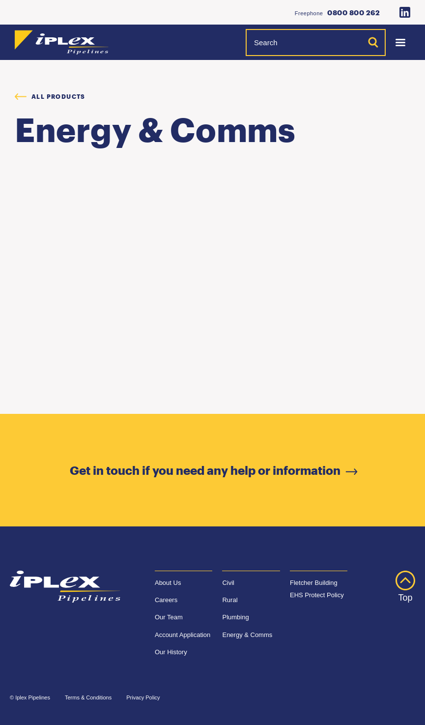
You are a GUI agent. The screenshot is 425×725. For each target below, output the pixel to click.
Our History (171, 652)
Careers (166, 600)
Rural (229, 600)
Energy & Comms (247, 634)
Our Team (169, 617)
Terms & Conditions (88, 697)
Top (405, 587)
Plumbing (235, 617)
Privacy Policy (143, 697)
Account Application (182, 634)
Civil (228, 582)
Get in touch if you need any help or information (212, 470)
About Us (168, 582)
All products (50, 96)
